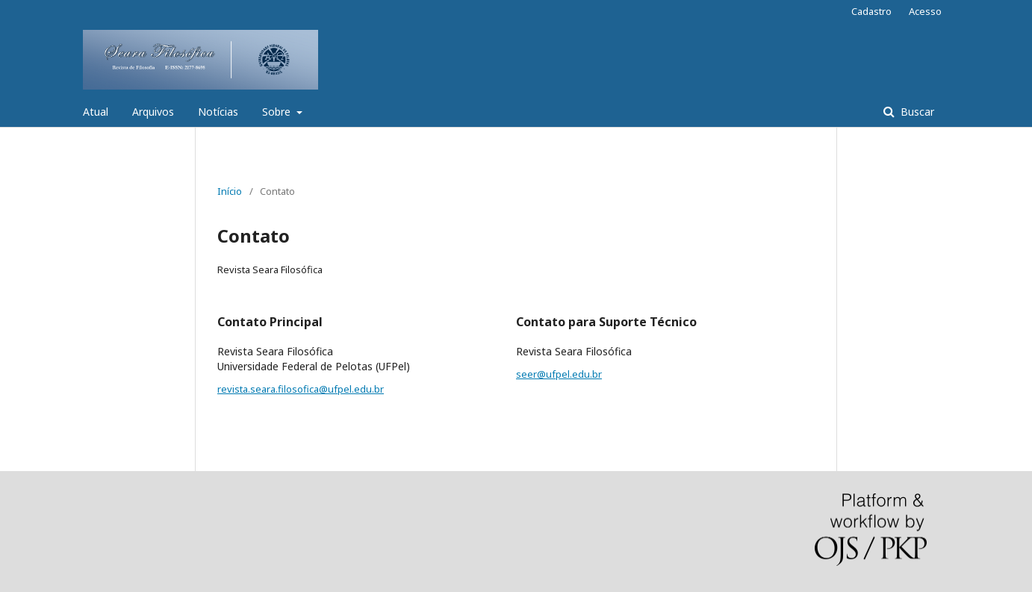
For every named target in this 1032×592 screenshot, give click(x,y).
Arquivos (153, 112)
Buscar (916, 112)
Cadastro (871, 11)
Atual (95, 112)
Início (229, 191)
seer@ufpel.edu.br (559, 374)
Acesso (925, 11)
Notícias (218, 112)
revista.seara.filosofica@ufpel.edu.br (300, 389)
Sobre (277, 112)
